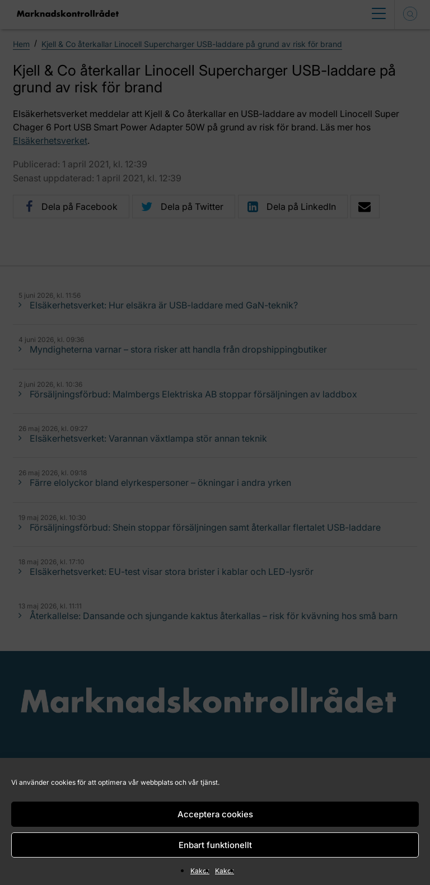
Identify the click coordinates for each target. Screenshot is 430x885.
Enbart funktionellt (215, 845)
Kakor (199, 871)
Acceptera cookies (215, 814)
